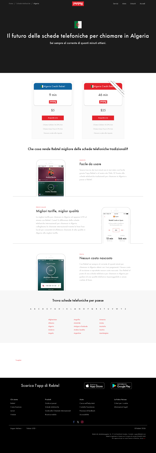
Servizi (115, 4)
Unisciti (133, 4)
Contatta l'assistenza (87, 407)
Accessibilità (84, 415)
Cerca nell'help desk (87, 403)
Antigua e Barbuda (81, 326)
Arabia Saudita (79, 330)
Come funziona (15, 407)
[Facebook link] (74, 422)
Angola (51, 333)
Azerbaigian (103, 333)
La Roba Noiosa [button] (120, 399)
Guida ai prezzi (51, 403)
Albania (51, 323)
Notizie (13, 415)
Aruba (101, 323)
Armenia (102, 320)
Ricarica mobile (51, 415)
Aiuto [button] (82, 399)
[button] (16, 428)
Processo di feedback (87, 411)
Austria (101, 330)
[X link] (78, 422)
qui (144, 438)
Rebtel (12, 403)
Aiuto (124, 4)
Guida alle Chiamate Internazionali (58, 411)
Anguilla (77, 320)
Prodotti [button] (48, 399)
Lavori (12, 411)
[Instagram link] (81, 422)
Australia (102, 326)
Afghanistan (52, 320)
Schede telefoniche (52, 407)
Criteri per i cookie (121, 403)
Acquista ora (53, 118)
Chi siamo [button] (14, 399)
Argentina (77, 333)
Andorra (51, 330)
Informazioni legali (121, 407)
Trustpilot (18, 360)
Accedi (142, 4)
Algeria (51, 326)
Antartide (77, 323)
